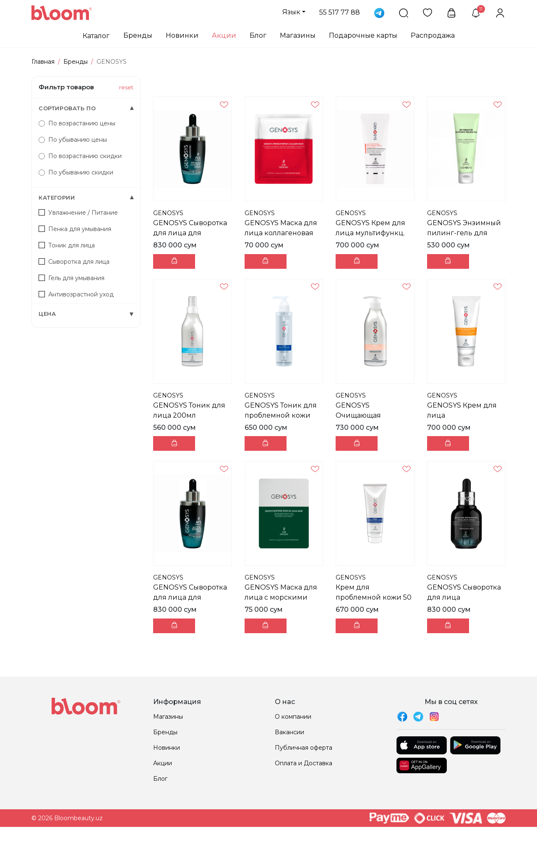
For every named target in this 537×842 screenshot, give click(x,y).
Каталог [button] (96, 36)
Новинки (182, 35)
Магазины (297, 35)
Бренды (137, 35)
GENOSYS (168, 213)
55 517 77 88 (339, 12)
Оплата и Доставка (303, 763)
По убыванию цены (73, 139)
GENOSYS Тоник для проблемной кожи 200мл (281, 415)
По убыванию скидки (76, 172)
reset (126, 87)
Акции (224, 35)
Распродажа (433, 35)
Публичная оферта (303, 747)
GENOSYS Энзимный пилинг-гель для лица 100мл (464, 233)
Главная (43, 61)
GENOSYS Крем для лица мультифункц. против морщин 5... (370, 233)
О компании (293, 716)
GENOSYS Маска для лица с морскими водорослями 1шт (281, 597)
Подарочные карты (363, 35)
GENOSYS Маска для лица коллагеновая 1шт (281, 233)
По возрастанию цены (77, 123)
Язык (291, 12)
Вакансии (289, 732)
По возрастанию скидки (80, 156)
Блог (258, 35)
